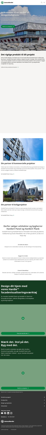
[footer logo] (23, 421)
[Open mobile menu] (44, 2)
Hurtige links (23, 400)
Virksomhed (23, 406)
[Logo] (7, 2)
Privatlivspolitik (13, 429)
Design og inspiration (23, 403)
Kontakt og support (23, 397)
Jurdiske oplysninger (4, 429)
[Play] (43, 40)
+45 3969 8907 (11, 417)
